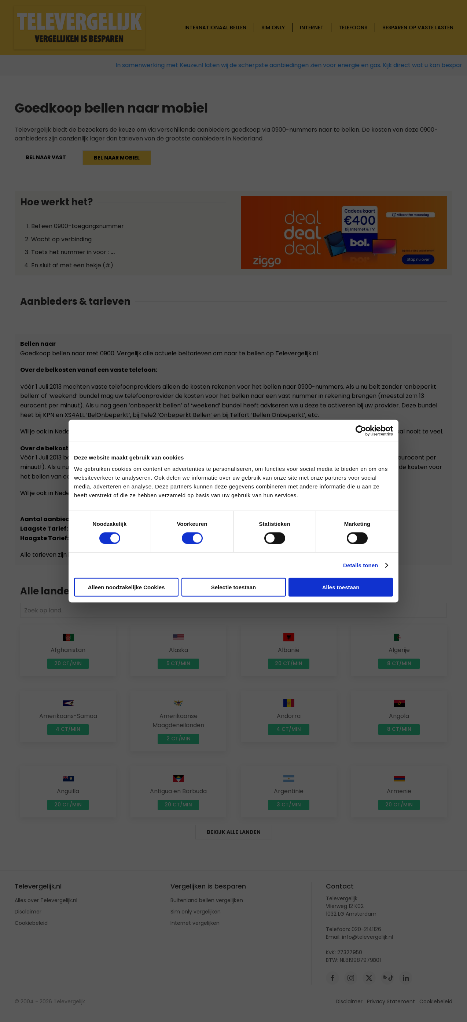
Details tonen (360, 565)
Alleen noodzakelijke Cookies (126, 587)
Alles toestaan (341, 587)
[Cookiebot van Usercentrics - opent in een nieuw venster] (361, 430)
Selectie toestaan (233, 587)
